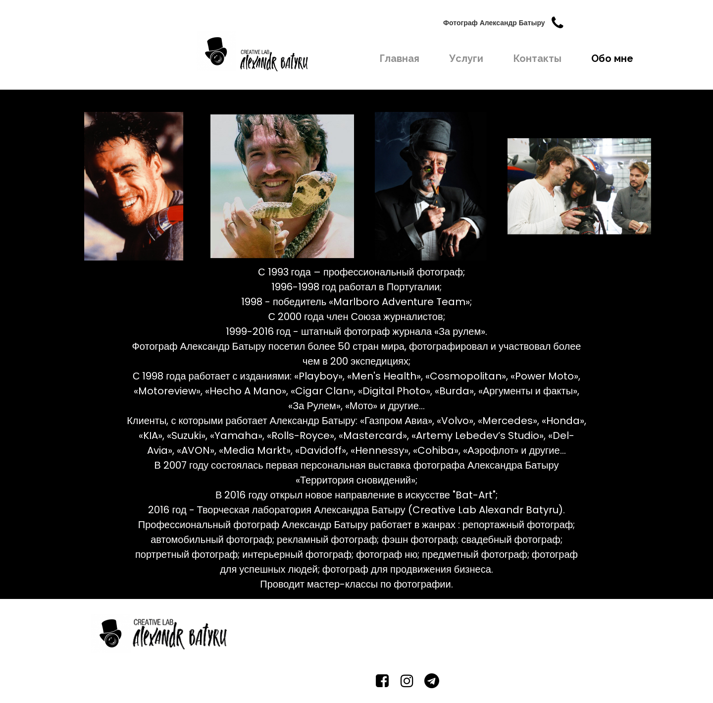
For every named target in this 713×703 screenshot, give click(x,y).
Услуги (466, 58)
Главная (399, 58)
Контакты (537, 58)
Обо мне (612, 58)
